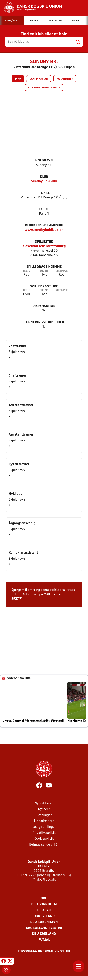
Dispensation (44, 306)
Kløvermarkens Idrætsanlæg (44, 246)
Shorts (44, 271)
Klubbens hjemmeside (44, 225)
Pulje (44, 209)
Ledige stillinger (44, 827)
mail (46, 594)
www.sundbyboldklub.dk (44, 230)
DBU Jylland (44, 916)
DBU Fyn (44, 910)
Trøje (26, 271)
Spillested (44, 241)
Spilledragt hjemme (44, 267)
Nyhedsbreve (44, 803)
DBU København (44, 922)
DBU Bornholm (44, 904)
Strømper (62, 271)
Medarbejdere (44, 821)
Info (18, 79)
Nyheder (44, 809)
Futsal (44, 939)
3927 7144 (19, 598)
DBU (44, 898)
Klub (44, 176)
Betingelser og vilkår (44, 844)
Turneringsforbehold (44, 322)
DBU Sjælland (44, 934)
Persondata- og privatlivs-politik (44, 951)
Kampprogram (38, 79)
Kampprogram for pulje (44, 88)
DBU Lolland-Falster (44, 928)
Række (44, 193)
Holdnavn (44, 160)
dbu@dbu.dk (46, 879)
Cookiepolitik (44, 838)
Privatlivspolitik (44, 832)
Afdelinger (44, 815)
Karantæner (64, 79)
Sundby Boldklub (44, 181)
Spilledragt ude (44, 286)
